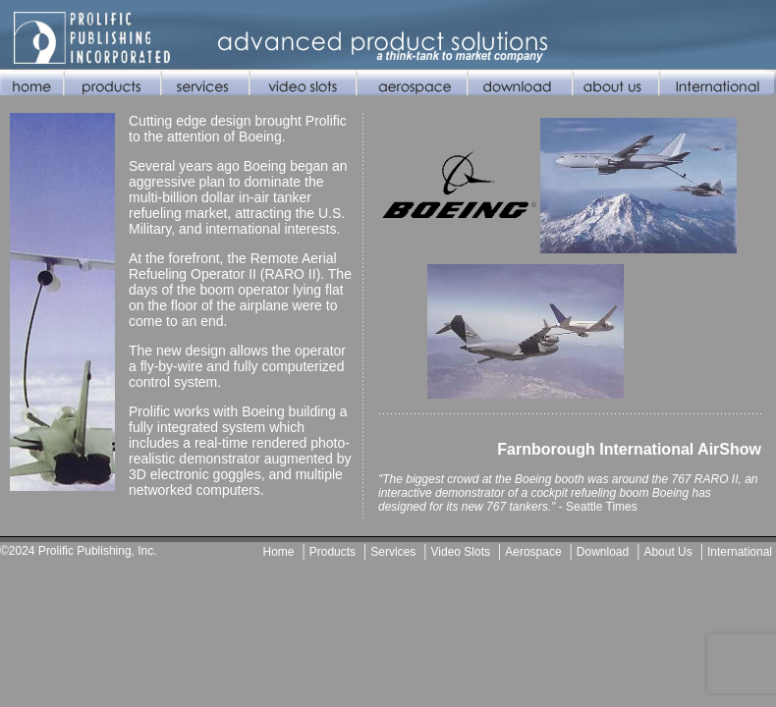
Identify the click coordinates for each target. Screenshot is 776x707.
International (739, 552)
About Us (667, 552)
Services (393, 552)
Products (332, 552)
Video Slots (461, 552)
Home (279, 552)
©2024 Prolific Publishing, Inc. (78, 551)
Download (603, 552)
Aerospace (533, 552)
